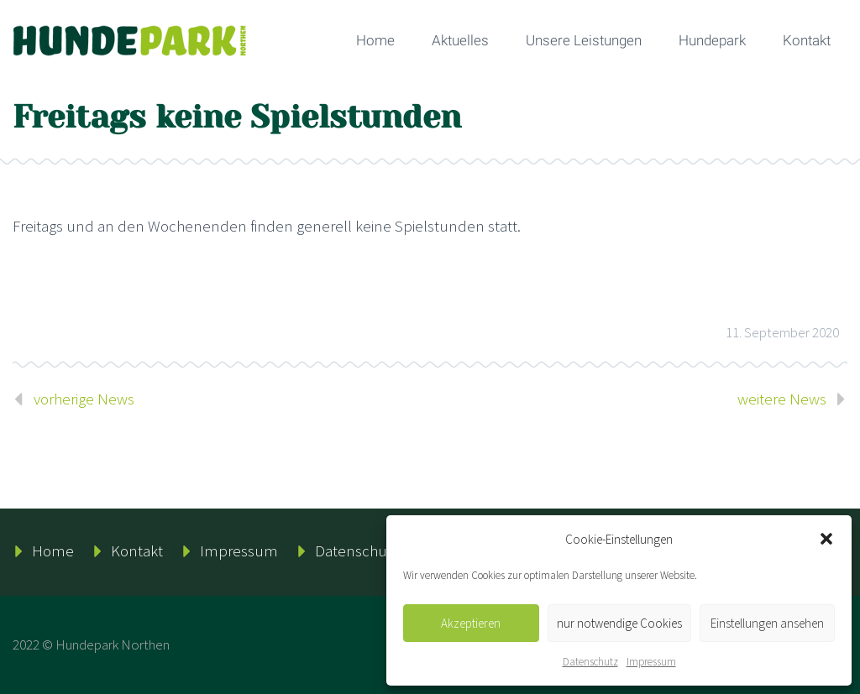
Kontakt (807, 40)
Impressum (651, 662)
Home (375, 40)
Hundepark (712, 40)
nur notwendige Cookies (619, 623)
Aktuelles (460, 40)
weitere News (781, 399)
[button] (826, 538)
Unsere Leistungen (584, 40)
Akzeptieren (471, 623)
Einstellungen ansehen (767, 623)
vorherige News (84, 399)
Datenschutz (590, 662)
